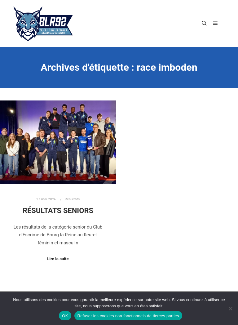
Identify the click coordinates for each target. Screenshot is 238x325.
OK (65, 316)
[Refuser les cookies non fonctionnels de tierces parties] (230, 308)
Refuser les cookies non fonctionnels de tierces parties (128, 316)
